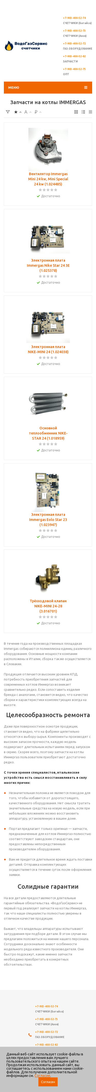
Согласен (48, 1082)
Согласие (42, 1076)
